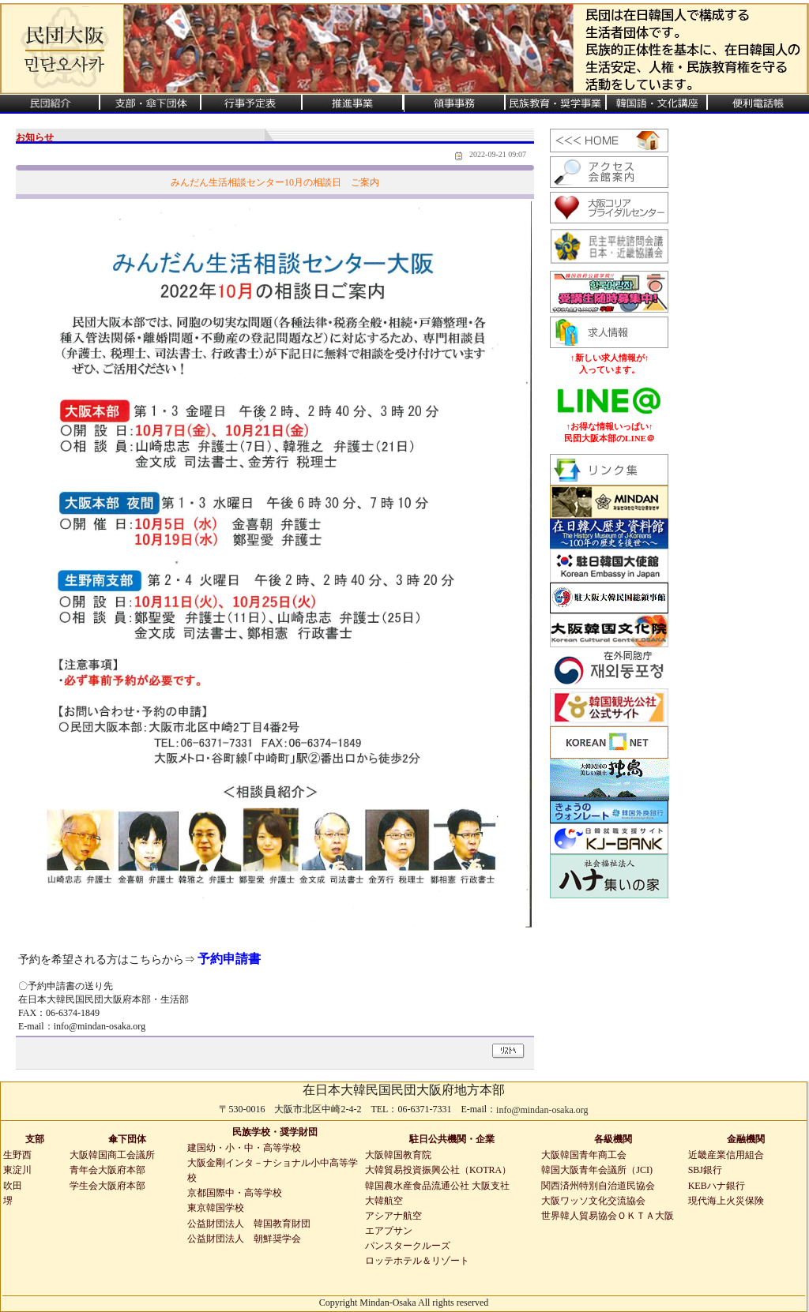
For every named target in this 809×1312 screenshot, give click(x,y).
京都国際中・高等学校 (234, 1192)
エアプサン (388, 1230)
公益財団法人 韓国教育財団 (248, 1223)
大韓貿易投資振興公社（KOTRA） (438, 1169)
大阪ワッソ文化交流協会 (593, 1200)
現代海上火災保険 (726, 1200)
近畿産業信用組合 (726, 1154)
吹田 (12, 1185)
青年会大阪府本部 (107, 1169)
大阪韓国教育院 (398, 1154)
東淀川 (17, 1169)
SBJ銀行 (705, 1169)
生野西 (17, 1154)
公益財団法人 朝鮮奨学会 (244, 1238)
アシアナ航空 (393, 1215)
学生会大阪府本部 (107, 1185)
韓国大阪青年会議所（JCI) (597, 1169)
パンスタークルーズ (407, 1245)
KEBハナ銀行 (716, 1185)
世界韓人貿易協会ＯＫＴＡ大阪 (607, 1215)
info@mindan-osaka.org (542, 1109)
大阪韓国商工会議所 (112, 1154)
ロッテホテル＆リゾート (417, 1260)
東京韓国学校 (215, 1207)
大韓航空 (384, 1200)
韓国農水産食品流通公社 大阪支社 (437, 1185)
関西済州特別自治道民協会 (598, 1185)
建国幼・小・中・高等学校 (244, 1147)
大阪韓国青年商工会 (584, 1154)
